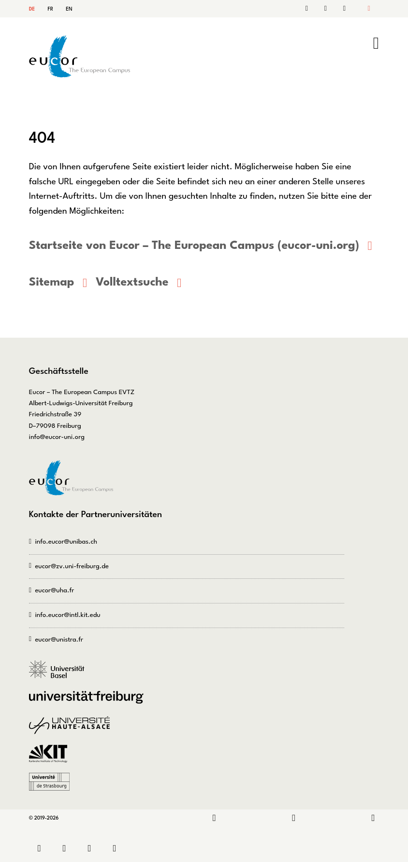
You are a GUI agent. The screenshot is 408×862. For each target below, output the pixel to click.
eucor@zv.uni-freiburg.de (71, 566)
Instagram (294, 818)
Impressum (91, 848)
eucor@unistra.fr (59, 640)
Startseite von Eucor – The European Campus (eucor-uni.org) (194, 246)
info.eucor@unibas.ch (66, 542)
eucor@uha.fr (54, 591)
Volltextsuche (132, 282)
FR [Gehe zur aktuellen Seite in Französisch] (50, 9)
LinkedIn (214, 818)
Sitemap (343, 9)
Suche (327, 9)
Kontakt (312, 9)
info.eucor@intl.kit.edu (67, 615)
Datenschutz (117, 848)
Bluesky (373, 818)
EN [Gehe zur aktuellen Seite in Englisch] (69, 9)
